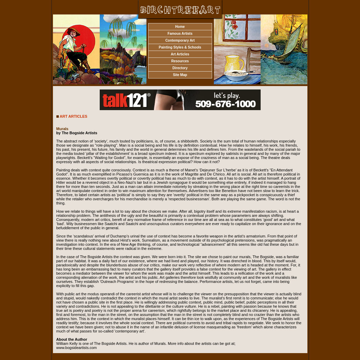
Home (180, 27)
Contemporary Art (180, 40)
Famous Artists (179, 33)
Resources (180, 61)
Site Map (180, 75)
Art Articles (180, 54)
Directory (180, 68)
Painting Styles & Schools (180, 47)
